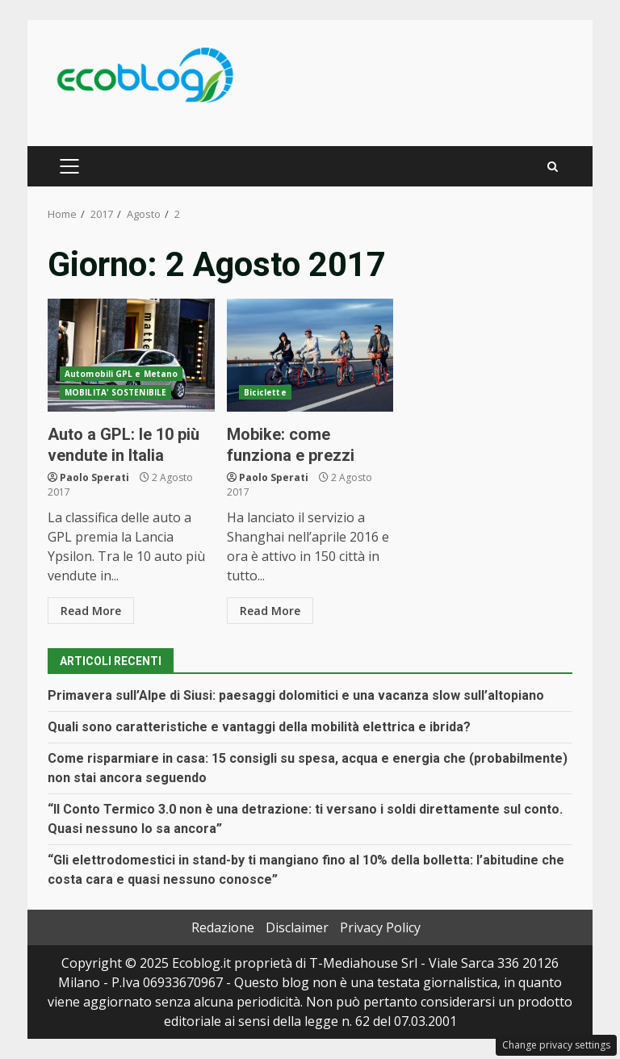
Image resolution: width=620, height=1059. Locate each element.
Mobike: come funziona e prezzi (310, 355)
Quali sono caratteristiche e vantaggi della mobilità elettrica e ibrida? (259, 727)
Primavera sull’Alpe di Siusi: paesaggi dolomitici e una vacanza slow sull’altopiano (296, 695)
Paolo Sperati (94, 477)
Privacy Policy (380, 927)
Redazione (222, 927)
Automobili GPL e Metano (121, 373)
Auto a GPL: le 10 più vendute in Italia (131, 355)
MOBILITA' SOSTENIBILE (115, 392)
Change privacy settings (556, 1045)
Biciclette (265, 392)
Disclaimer (297, 927)
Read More (91, 610)
